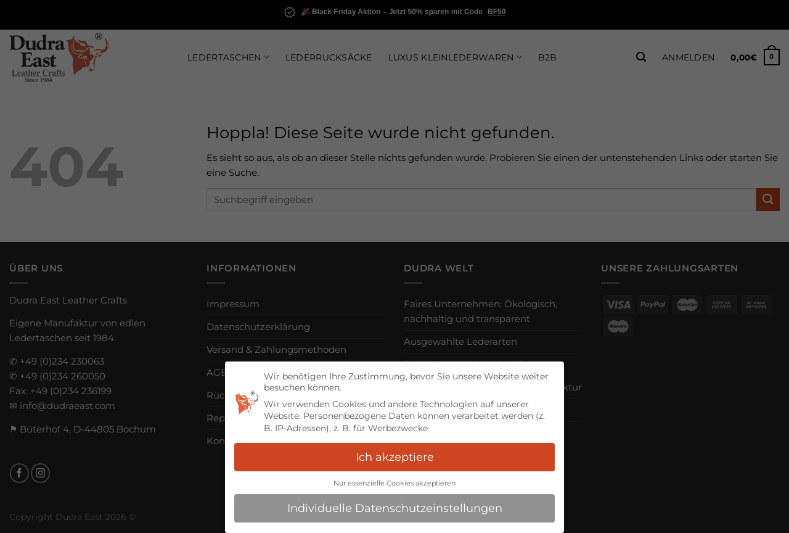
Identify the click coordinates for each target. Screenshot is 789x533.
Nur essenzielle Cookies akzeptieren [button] (394, 483)
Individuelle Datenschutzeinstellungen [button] (394, 508)
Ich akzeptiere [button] (395, 456)
